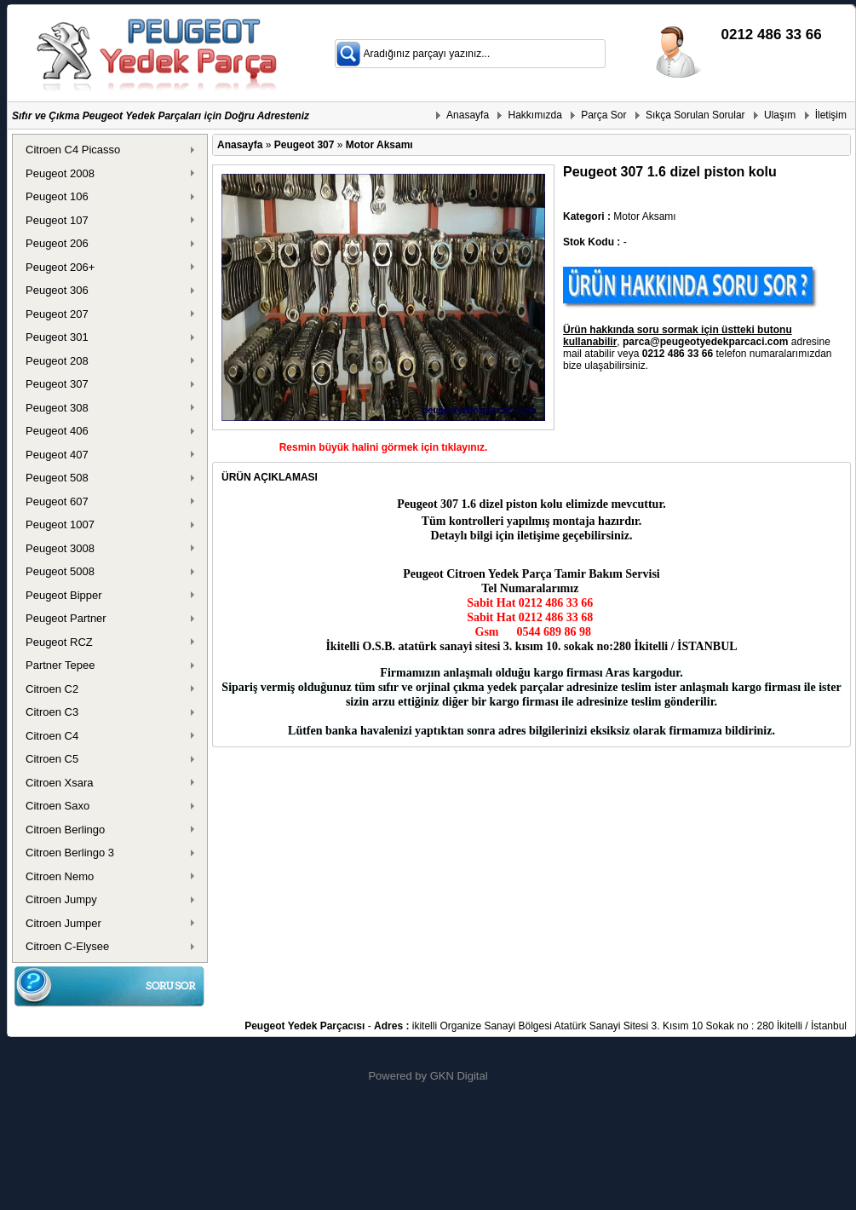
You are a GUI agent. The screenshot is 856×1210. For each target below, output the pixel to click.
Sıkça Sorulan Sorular (695, 115)
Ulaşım (780, 115)
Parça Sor (603, 115)
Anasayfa (467, 115)
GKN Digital (459, 1075)
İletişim (831, 115)
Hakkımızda (534, 115)
